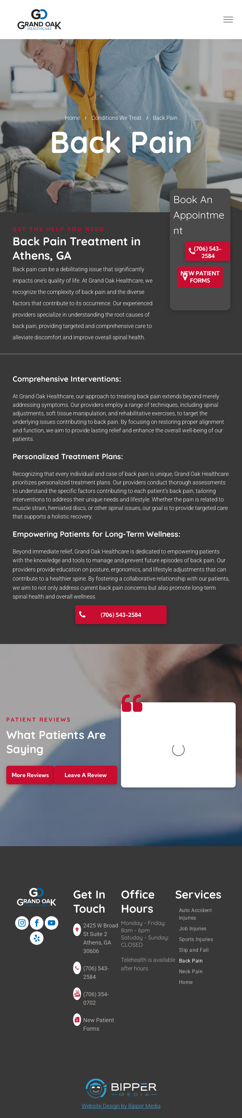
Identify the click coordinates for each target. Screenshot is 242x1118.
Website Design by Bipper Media (121, 1106)
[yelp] (36, 938)
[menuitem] (204, 914)
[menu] (228, 19)
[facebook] (36, 923)
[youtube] (51, 923)
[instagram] (22, 923)
